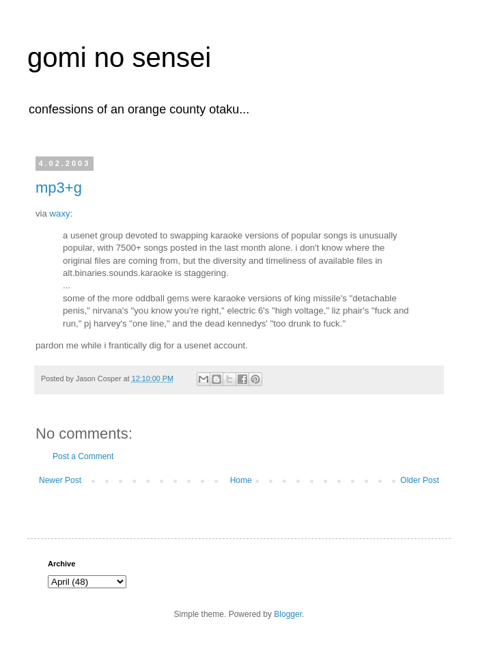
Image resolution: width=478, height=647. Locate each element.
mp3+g (59, 187)
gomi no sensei (119, 57)
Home (241, 480)
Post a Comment (83, 456)
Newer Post (60, 480)
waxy (60, 213)
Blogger (288, 614)
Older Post (419, 480)
